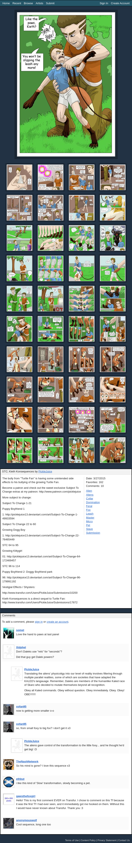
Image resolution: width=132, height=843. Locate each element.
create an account (57, 621)
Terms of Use (72, 840)
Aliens (89, 494)
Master (90, 517)
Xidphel (21, 647)
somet (20, 630)
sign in (39, 621)
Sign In (104, 3)
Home (6, 3)
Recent (16, 3)
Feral (89, 506)
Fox (88, 509)
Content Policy (88, 840)
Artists (39, 3)
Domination (93, 502)
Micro (89, 521)
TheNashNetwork (27, 761)
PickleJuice (45, 471)
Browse (28, 3)
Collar (89, 498)
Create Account (120, 3)
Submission (93, 532)
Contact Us (124, 840)
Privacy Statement (107, 840)
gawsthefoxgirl (25, 796)
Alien (89, 490)
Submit (50, 3)
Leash (89, 513)
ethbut (20, 778)
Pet (88, 525)
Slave (89, 529)
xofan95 (21, 706)
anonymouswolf (26, 820)
